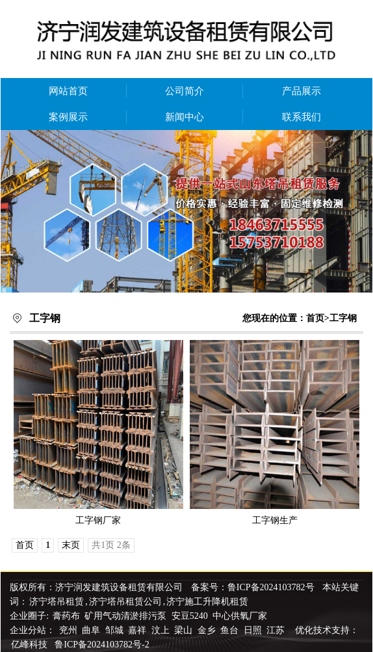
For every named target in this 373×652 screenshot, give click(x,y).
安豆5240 (190, 616)
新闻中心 (184, 117)
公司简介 (184, 91)
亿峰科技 (29, 644)
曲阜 (92, 630)
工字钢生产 (275, 520)
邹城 (115, 630)
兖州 (69, 630)
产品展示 (301, 91)
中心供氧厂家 (239, 616)
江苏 (276, 630)
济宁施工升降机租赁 (207, 601)
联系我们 (301, 117)
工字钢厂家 (98, 520)
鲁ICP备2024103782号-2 (102, 644)
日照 (254, 630)
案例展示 (68, 117)
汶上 (161, 630)
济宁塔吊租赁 (56, 601)
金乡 (208, 630)
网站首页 (68, 91)
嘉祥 (138, 630)
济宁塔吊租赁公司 (125, 601)
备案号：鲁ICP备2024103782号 (253, 587)
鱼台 (230, 630)
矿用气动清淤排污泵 (126, 616)
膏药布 (66, 616)
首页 (315, 318)
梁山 (184, 630)
